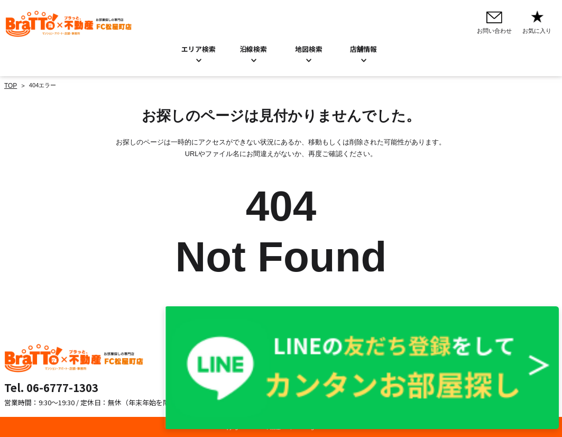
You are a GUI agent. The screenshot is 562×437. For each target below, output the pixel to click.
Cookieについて (362, 360)
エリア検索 (198, 48)
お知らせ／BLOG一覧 (274, 360)
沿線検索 (254, 48)
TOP (10, 84)
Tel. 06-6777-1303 (51, 386)
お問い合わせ (263, 348)
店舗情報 (257, 371)
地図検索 (309, 48)
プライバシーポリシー (371, 348)
